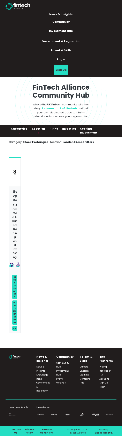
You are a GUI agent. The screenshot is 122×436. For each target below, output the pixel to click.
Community (61, 22)
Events (59, 378)
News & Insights (61, 14)
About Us (104, 378)
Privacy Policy (29, 431)
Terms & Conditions (47, 431)
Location (38, 128)
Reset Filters (84, 142)
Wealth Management (14, 312)
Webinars (61, 382)
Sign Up (61, 70)
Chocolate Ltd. (103, 432)
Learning (84, 374)
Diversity (84, 370)
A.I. (14, 328)
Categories (19, 128)
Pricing (103, 366)
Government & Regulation (61, 41)
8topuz (15, 195)
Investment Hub (61, 31)
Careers (84, 366)
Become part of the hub (59, 108)
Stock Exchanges (14, 287)
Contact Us (15, 431)
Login (61, 59)
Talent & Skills (61, 50)
